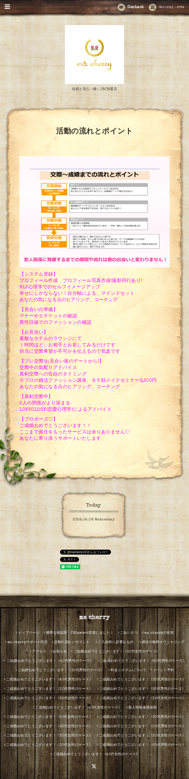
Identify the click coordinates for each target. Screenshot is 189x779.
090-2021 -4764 (166, 7)
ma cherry (94, 618)
